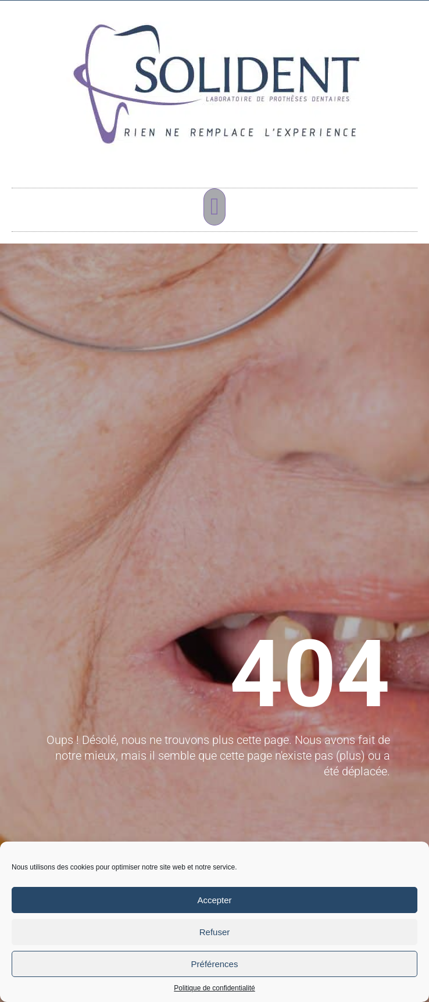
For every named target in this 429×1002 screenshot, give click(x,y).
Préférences (214, 964)
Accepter (214, 900)
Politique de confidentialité (214, 988)
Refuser (214, 932)
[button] (214, 207)
